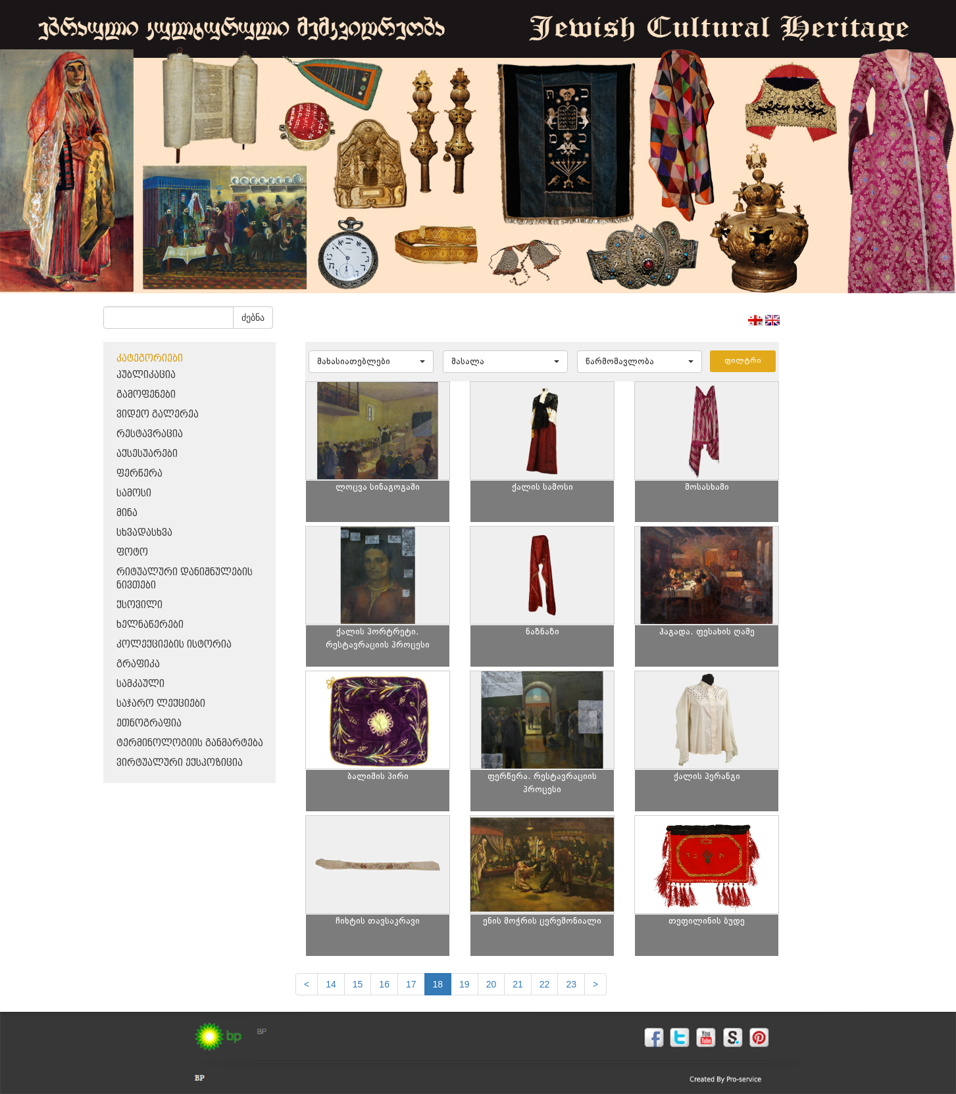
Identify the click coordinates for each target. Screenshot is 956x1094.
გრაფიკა (138, 664)
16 (384, 984)
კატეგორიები (149, 358)
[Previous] (306, 984)
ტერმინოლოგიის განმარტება (189, 743)
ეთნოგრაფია (149, 723)
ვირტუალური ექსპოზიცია (179, 763)
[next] (595, 984)
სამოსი (133, 493)
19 (464, 984)
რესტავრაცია (149, 434)
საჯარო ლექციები (160, 703)
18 (438, 984)
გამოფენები (146, 394)
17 (411, 984)
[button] (371, 361)
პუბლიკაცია (146, 375)
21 (518, 984)
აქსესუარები (147, 454)
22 (545, 984)
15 (358, 984)
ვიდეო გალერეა (157, 414)
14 (331, 984)
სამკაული (140, 684)
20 (491, 984)
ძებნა (252, 317)
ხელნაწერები (150, 624)
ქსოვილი (139, 605)
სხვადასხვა (144, 532)
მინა (127, 513)
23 (571, 984)
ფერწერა (139, 473)
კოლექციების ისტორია (174, 644)
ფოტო (132, 552)
